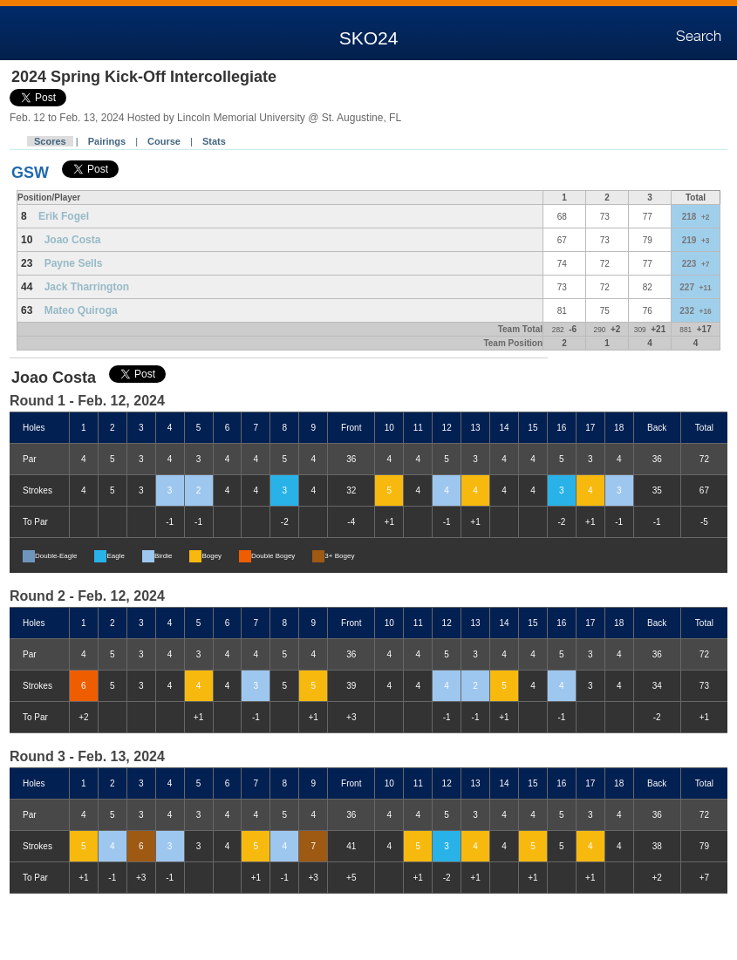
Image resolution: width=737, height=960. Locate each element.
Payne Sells (73, 263)
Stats (214, 141)
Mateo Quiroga (81, 310)
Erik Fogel (63, 216)
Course (164, 141)
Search (698, 36)
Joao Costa (72, 240)
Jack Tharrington (86, 287)
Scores (50, 141)
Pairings (107, 141)
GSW (30, 172)
